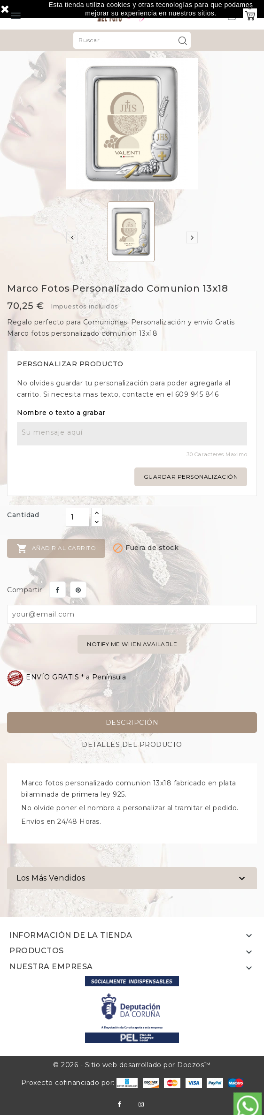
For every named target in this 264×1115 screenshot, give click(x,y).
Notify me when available (132, 644)
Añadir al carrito (56, 548)
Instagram (141, 1104)
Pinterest (78, 589)
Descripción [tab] (132, 722)
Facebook (119, 1104)
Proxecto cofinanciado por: (79, 1082)
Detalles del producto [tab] (132, 744)
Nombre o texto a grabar (61, 412)
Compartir (57, 589)
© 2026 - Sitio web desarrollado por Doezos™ (132, 1065)
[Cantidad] (77, 517)
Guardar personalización (191, 476)
